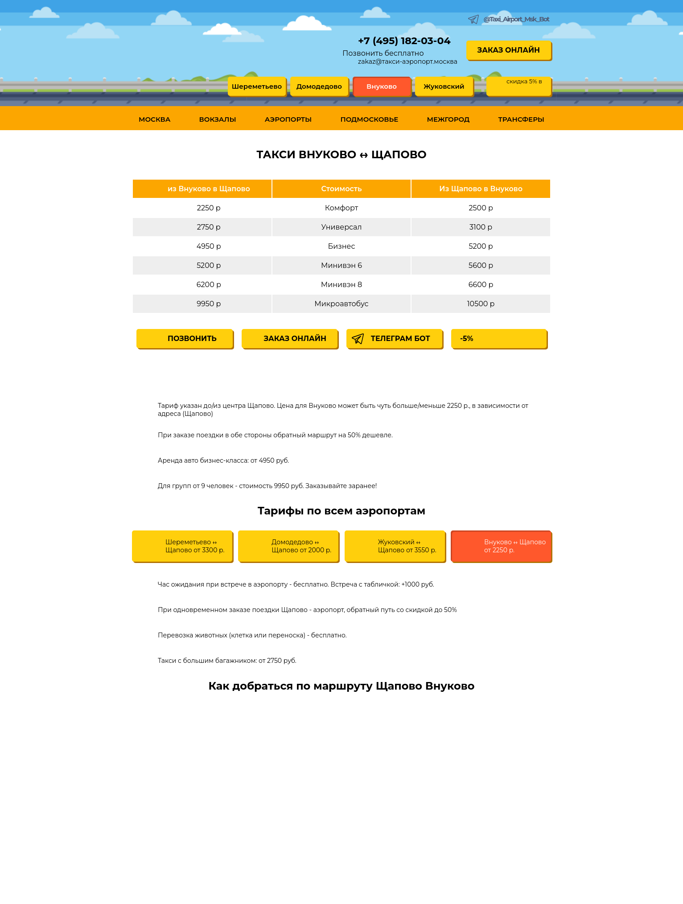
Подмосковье (369, 119)
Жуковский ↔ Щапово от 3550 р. (407, 546)
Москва (154, 119)
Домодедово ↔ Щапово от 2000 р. (301, 546)
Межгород (448, 119)
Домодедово (319, 86)
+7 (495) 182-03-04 (404, 41)
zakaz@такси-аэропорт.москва (407, 62)
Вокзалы (217, 119)
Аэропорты (288, 119)
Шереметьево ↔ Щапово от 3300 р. (194, 546)
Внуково (381, 86)
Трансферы (521, 119)
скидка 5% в (524, 81)
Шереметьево (257, 86)
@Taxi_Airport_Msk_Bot (516, 19)
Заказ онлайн (508, 50)
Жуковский (444, 86)
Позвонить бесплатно (383, 53)
